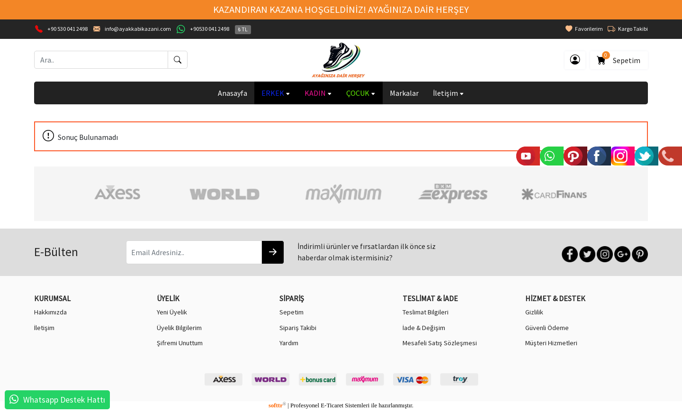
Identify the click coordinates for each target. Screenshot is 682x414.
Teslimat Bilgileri (426, 312)
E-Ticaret (332, 405)
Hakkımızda (50, 312)
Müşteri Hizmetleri (551, 343)
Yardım (288, 343)
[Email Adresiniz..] (194, 252)
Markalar (404, 93)
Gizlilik (534, 312)
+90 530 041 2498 (67, 28)
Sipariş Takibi (297, 327)
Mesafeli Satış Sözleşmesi (440, 343)
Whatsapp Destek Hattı (64, 400)
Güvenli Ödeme (547, 327)
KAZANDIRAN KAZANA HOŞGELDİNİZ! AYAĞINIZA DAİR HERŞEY (341, 9)
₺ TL (243, 29)
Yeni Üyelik (172, 312)
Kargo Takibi (628, 29)
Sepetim (619, 58)
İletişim (448, 93)
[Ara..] (101, 60)
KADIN (318, 93)
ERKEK (275, 93)
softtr (277, 405)
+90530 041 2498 (209, 28)
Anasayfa (232, 93)
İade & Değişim (424, 327)
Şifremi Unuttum (180, 343)
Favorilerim (584, 29)
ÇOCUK (361, 93)
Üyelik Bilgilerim (179, 327)
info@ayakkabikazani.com (138, 28)
